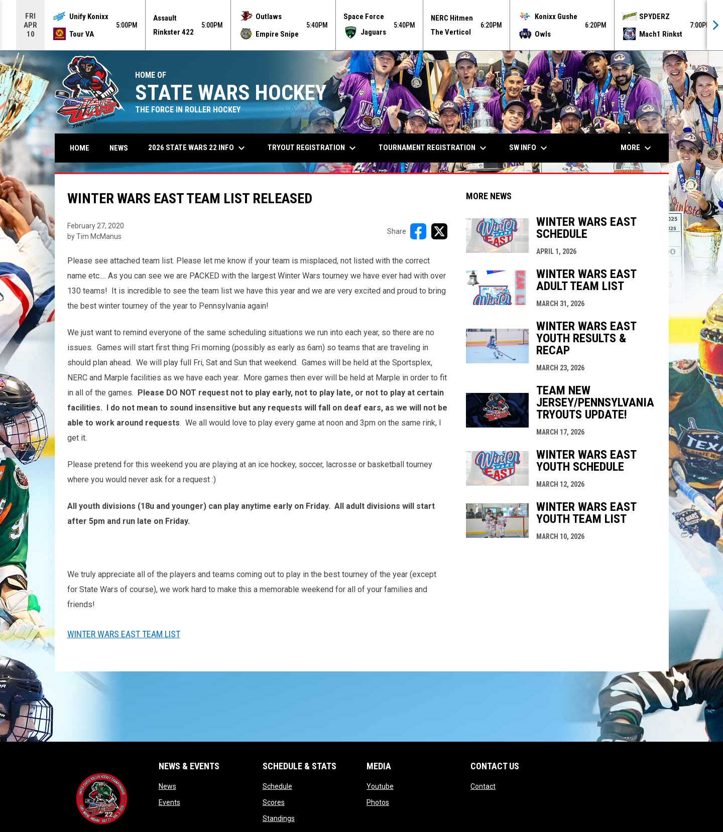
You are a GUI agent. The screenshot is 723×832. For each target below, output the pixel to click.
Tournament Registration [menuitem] (434, 148)
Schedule (277, 786)
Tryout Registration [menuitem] (313, 148)
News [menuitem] (118, 148)
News (167, 786)
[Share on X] (439, 231)
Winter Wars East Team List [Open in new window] (123, 634)
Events (169, 802)
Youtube (380, 786)
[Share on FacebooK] (418, 231)
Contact (483, 786)
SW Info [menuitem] (529, 148)
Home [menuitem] (79, 148)
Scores (274, 802)
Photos (378, 802)
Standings (279, 818)
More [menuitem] (637, 148)
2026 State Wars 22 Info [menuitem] (198, 148)
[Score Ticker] (361, 25)
